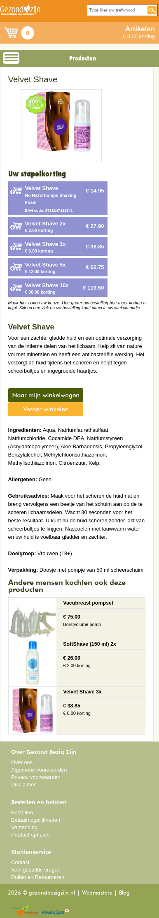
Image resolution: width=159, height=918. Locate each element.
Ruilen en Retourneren (37, 877)
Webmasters (97, 893)
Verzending (24, 827)
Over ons (22, 762)
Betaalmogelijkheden (35, 820)
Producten (82, 58)
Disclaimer (23, 784)
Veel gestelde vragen (36, 870)
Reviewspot (56, 911)
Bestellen (22, 812)
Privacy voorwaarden (36, 777)
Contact (20, 862)
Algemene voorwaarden (39, 770)
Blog (124, 893)
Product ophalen (30, 835)
